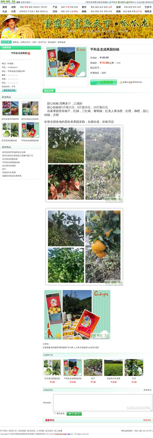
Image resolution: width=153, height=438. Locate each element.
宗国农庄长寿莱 (9, 172)
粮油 (93, 11)
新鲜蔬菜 (62, 42)
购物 (84, 11)
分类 (13, 11)
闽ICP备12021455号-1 (144, 431)
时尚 (135, 7)
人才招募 (40, 431)
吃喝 (134, 11)
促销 (118, 7)
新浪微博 (55, 347)
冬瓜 (134, 378)
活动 (55, 11)
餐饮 (93, 7)
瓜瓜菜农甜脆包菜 (9, 140)
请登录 (89, 2)
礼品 (4, 11)
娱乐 (101, 7)
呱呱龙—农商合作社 (21, 42)
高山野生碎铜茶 (9, 166)
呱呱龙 (148, 11)
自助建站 (105, 2)
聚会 (76, 11)
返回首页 (149, 2)
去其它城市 (25, 2)
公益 (72, 11)
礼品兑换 (141, 2)
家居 (130, 7)
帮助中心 (133, 2)
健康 (129, 11)
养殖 (26, 7)
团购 (118, 11)
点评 (110, 7)
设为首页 (49, 431)
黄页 (84, 7)
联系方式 (13, 431)
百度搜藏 (46, 347)
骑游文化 (44, 11)
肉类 (76, 7)
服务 (97, 7)
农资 (110, 11)
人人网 (76, 347)
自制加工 (37, 7)
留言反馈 (31, 431)
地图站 (123, 2)
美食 (126, 7)
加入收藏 (58, 431)
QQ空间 (91, 347)
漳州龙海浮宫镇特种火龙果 (13, 152)
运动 (67, 11)
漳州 (34, 42)
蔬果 (63, 7)
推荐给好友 (137, 82)
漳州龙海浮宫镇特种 (10, 119)
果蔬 (97, 11)
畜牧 (31, 7)
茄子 (4, 169)
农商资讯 (23, 11)
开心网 (70, 347)
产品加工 (31, 11)
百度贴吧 (84, 347)
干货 (67, 7)
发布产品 (42, 42)
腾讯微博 (63, 347)
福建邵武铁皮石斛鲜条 (12, 176)
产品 (55, 7)
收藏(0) (126, 82)
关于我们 (4, 431)
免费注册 (96, 2)
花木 (101, 11)
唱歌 (63, 11)
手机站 (114, 2)
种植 (22, 7)
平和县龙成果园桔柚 (30, 140)
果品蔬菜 (52, 42)
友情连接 (22, 431)
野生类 (44, 7)
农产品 (139, 11)
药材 (72, 7)
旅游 (106, 7)
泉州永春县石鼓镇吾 (30, 119)
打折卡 (148, 7)
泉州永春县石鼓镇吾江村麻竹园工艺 (17, 156)
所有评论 (147, 390)
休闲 (139, 7)
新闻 (4, 7)
